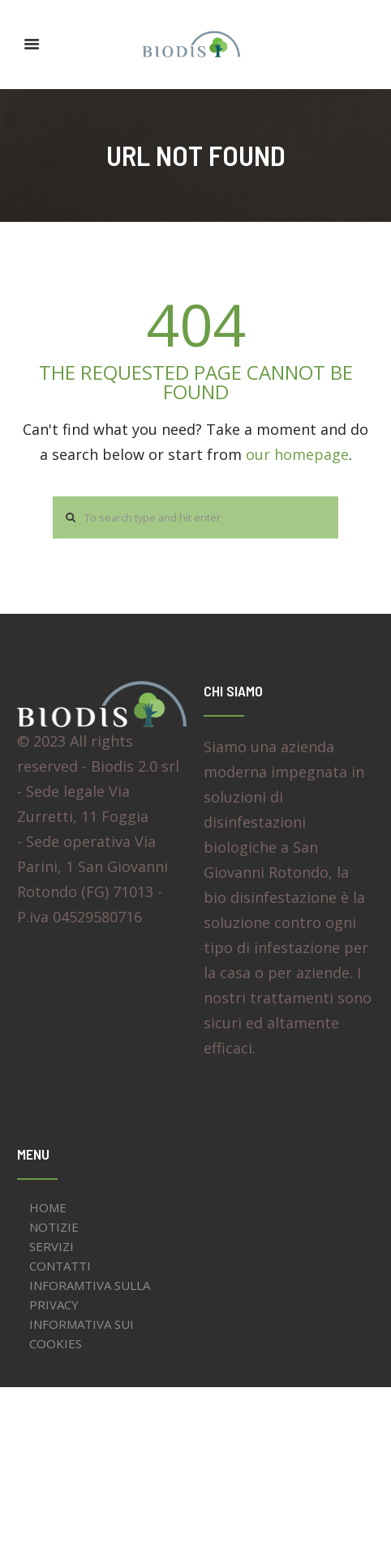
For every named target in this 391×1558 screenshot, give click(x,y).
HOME (48, 1207)
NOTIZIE (54, 1227)
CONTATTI (60, 1266)
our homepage (297, 454)
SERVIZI (51, 1246)
